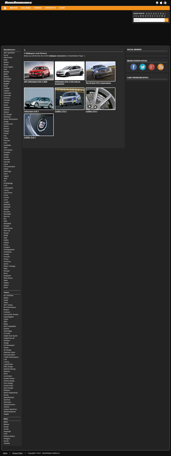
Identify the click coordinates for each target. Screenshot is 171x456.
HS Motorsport (9, 345)
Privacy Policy (17, 453)
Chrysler (7, 100)
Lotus (6, 200)
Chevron (7, 98)
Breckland (7, 79)
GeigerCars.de (9, 338)
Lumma (6, 362)
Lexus (6, 195)
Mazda (6, 209)
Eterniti (6, 129)
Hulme (6, 348)
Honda (6, 157)
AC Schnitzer (8, 295)
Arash (6, 300)
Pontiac (6, 254)
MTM (5, 374)
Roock (6, 395)
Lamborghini (8, 188)
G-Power (7, 333)
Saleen (6, 283)
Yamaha (7, 443)
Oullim (6, 240)
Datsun (6, 112)
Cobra (6, 319)
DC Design (8, 114)
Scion (6, 287)
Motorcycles (8, 228)
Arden (6, 303)
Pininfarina (8, 252)
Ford (5, 143)
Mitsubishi (7, 223)
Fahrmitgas (8, 331)
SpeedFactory (9, 397)
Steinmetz (7, 402)
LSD (5, 359)
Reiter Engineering (10, 393)
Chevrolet (7, 95)
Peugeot (7, 247)
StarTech (7, 400)
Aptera (6, 62)
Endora (6, 329)
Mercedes (7, 214)
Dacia (6, 105)
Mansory (7, 371)
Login (62, 8)
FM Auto (7, 140)
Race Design (8, 388)
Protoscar (7, 261)
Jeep (5, 178)
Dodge (6, 121)
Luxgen (6, 202)
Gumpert (7, 152)
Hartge (6, 343)
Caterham (7, 93)
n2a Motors (8, 376)
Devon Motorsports (11, 119)
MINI (5, 221)
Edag (6, 324)
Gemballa (7, 145)
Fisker (6, 138)
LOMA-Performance (11, 357)
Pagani (6, 242)
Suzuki (6, 441)
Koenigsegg (8, 183)
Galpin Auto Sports (11, 336)
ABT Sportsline (9, 53)
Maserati (7, 204)
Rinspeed (7, 276)
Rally (5, 268)
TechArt (6, 407)
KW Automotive (9, 355)
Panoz (6, 245)
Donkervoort (8, 124)
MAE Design (8, 367)
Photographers (9, 250)
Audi (5, 69)
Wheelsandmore (10, 412)
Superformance (9, 404)
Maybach (7, 207)
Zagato (6, 414)
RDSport (7, 390)
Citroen (6, 103)
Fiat (5, 136)
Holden (6, 155)
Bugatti (6, 84)
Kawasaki (7, 431)
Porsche (7, 257)
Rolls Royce (8, 278)
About (5, 453)
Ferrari (6, 133)
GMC (6, 148)
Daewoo (7, 107)
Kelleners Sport (9, 352)
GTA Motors (8, 150)
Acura (6, 55)
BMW (6, 74)
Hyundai (7, 162)
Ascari (6, 65)
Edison (6, 126)
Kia (5, 181)
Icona (6, 164)
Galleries (26, 8)
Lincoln (6, 197)
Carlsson (7, 312)
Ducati (6, 427)
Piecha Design (9, 381)
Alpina (6, 298)
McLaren (7, 212)
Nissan (6, 233)
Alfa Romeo (8, 57)
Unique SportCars (10, 409)
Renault (6, 271)
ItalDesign (7, 171)
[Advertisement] (66, 28)
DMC (5, 321)
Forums (37, 8)
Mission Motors (9, 436)
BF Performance (10, 307)
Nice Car (7, 231)
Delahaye (7, 117)
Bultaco (6, 424)
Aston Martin (8, 67)
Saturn (6, 285)
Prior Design (8, 383)
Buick (6, 86)
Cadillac (7, 88)
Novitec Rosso (9, 378)
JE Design (7, 350)
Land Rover (8, 193)
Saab (6, 280)
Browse (13, 8)
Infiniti (6, 169)
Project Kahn (8, 386)
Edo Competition (10, 326)
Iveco (6, 174)
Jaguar (6, 176)
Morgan (6, 226)
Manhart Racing (9, 369)
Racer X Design (9, 266)
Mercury (7, 216)
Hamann (7, 340)
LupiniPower (8, 364)
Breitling (7, 81)
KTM (5, 186)
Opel (5, 238)
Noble (6, 235)
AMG (5, 60)
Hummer (7, 159)
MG (5, 219)
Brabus (6, 76)
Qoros (6, 264)
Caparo (6, 91)
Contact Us (50, 8)
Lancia (6, 190)
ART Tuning (8, 305)
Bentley (6, 72)
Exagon (6, 131)
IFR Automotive (9, 167)
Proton (6, 259)
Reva (6, 273)
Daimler (6, 110)
